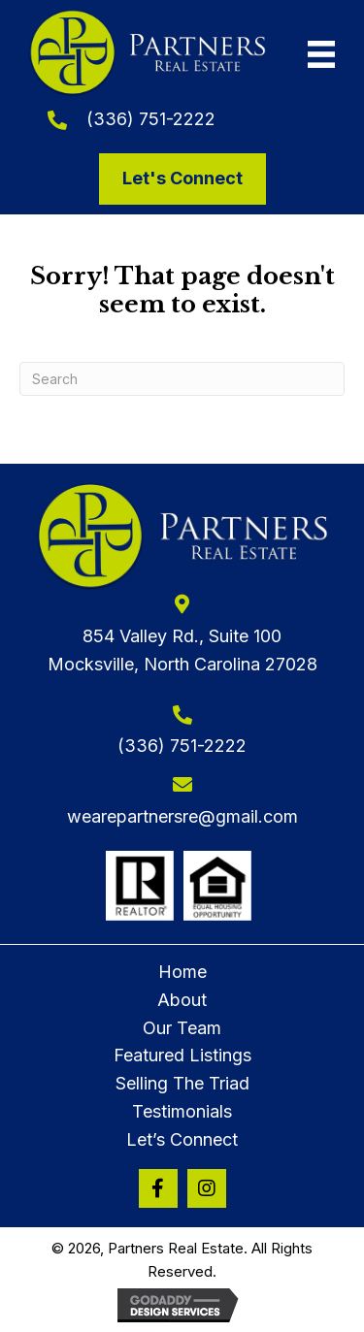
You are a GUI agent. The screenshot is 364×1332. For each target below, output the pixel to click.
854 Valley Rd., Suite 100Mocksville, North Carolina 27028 (182, 650)
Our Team (182, 1028)
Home (182, 971)
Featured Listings (182, 1055)
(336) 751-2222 (150, 119)
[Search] (182, 379)
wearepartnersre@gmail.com (182, 816)
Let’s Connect (182, 1139)
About (182, 1000)
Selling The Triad (182, 1083)
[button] (158, 1188)
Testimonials (182, 1111)
